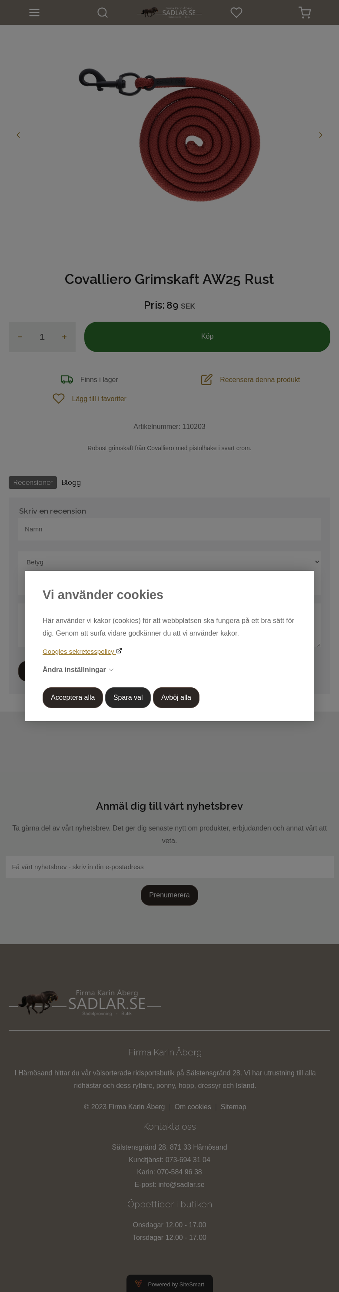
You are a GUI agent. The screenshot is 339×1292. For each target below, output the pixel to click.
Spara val (128, 697)
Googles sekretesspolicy (79, 651)
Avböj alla (176, 697)
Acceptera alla (73, 697)
